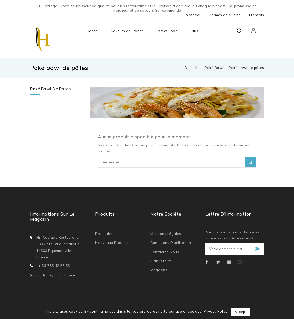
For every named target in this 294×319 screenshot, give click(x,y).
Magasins (158, 270)
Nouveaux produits (112, 242)
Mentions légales (165, 233)
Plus (194, 31)
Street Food (167, 31)
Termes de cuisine (225, 15)
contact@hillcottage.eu (56, 275)
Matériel (193, 15)
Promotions (105, 233)
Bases (92, 31)
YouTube (232, 262)
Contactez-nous (164, 252)
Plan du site (161, 261)
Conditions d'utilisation (170, 242)
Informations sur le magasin (52, 216)
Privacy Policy (216, 311)
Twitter (221, 262)
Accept (241, 312)
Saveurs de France (127, 31)
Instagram (243, 262)
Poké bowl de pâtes (50, 88)
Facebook (210, 262)
